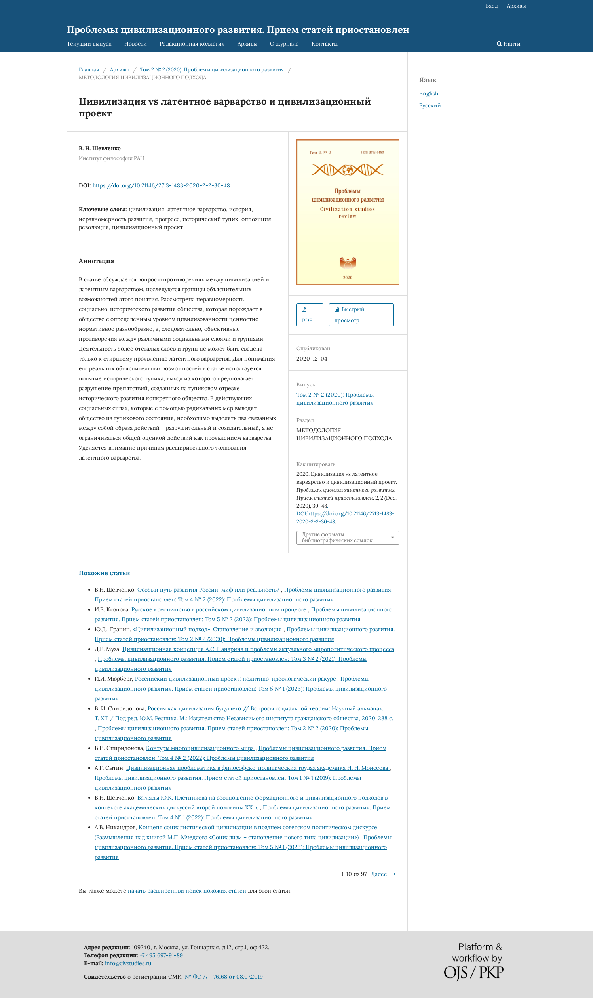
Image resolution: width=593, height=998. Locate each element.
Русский (430, 105)
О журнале (284, 43)
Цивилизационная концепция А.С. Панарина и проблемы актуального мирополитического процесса (258, 649)
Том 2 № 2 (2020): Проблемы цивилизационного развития (212, 69)
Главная (89, 69)
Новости (135, 43)
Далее (379, 874)
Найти (509, 43)
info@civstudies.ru (128, 963)
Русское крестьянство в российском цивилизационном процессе (219, 609)
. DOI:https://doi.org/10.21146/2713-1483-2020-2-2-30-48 (345, 513)
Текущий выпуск (89, 43)
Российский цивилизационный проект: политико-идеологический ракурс (236, 678)
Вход (492, 5)
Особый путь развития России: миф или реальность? (209, 589)
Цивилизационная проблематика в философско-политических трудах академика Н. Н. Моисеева (258, 767)
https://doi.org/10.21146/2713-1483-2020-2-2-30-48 (161, 185)
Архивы (247, 43)
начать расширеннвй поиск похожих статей (187, 890)
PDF (307, 320)
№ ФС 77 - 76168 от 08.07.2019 (224, 976)
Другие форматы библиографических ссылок (337, 537)
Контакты (325, 43)
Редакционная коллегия (192, 43)
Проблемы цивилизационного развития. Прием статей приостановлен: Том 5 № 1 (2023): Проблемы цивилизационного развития (241, 688)
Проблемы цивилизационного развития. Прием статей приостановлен (238, 29)
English (428, 93)
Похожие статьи (104, 573)
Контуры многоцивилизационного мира (200, 748)
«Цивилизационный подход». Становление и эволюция (208, 629)
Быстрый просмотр (349, 315)
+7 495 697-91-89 (161, 955)
